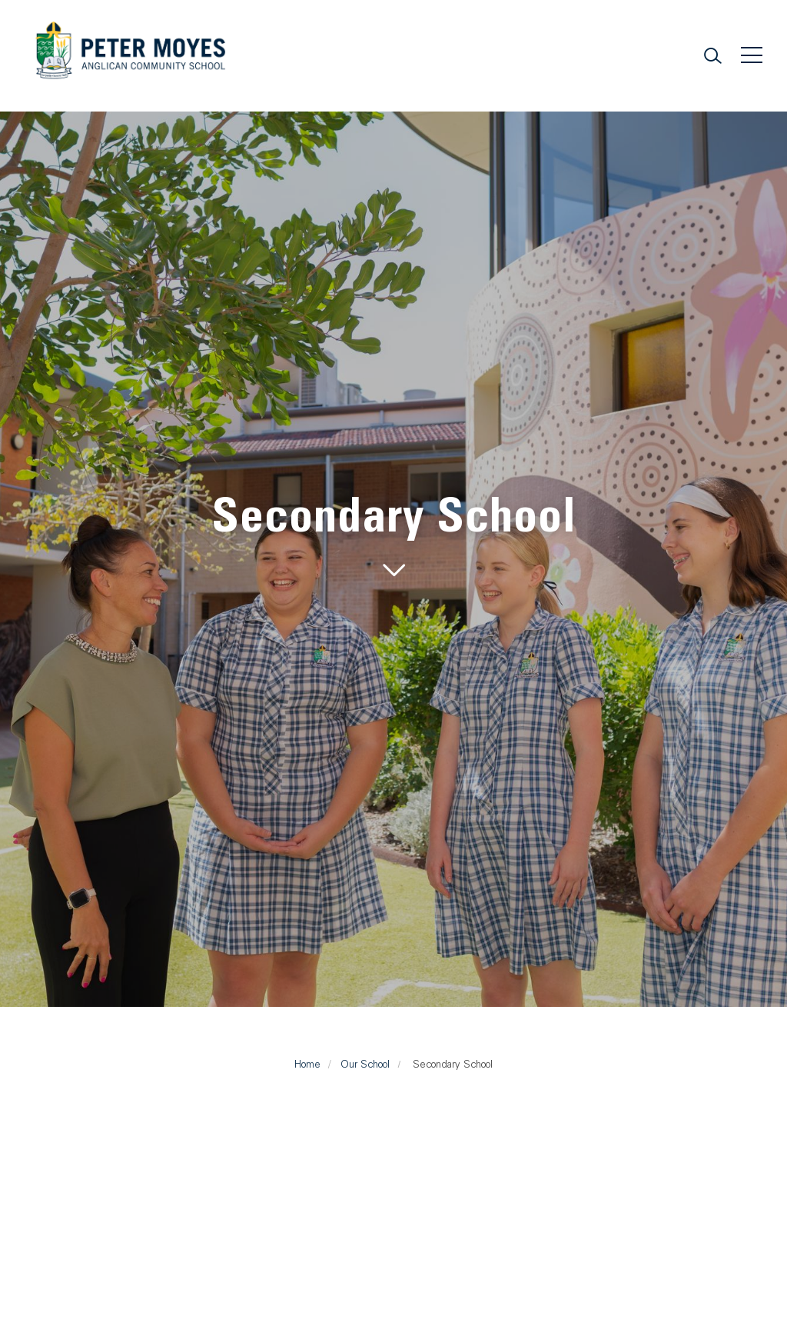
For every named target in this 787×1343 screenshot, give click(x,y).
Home (307, 1064)
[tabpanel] (393, 537)
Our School (365, 1064)
